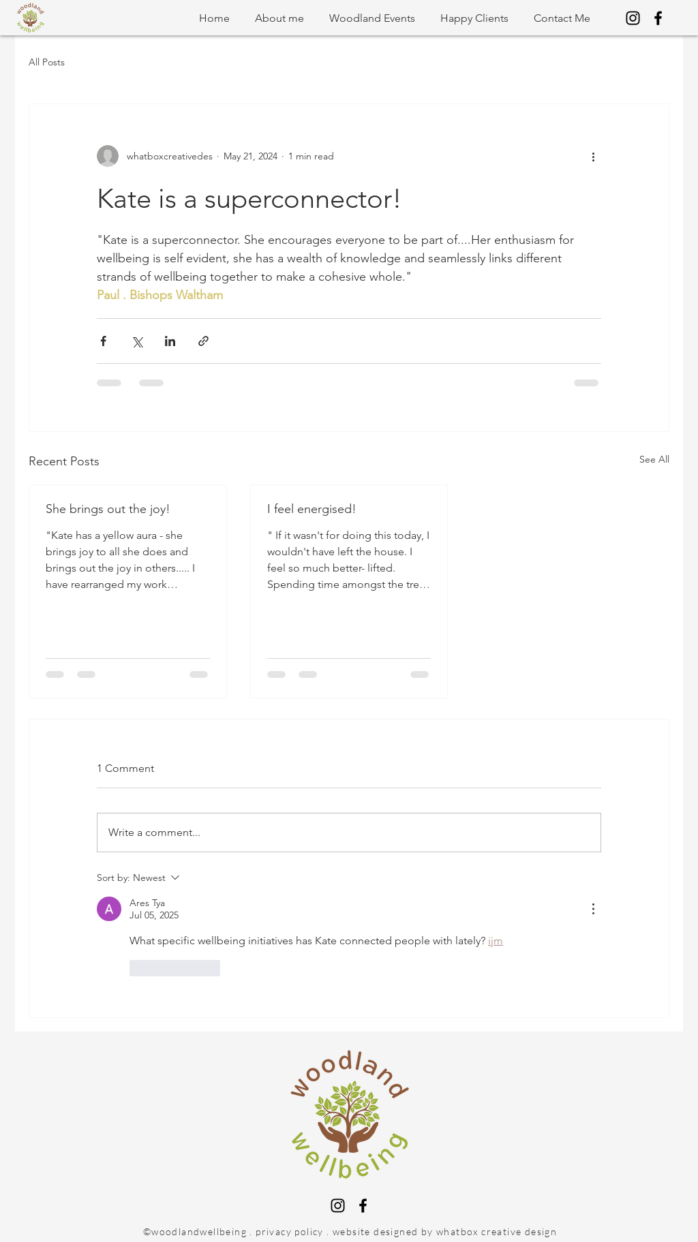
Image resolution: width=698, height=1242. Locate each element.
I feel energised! (311, 508)
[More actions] (593, 156)
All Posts (47, 62)
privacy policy (290, 1231)
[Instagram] (633, 18)
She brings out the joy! (108, 508)
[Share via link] (203, 341)
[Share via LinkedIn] (170, 341)
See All (654, 459)
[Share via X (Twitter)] (136, 341)
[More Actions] (593, 909)
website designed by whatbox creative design (445, 1231)
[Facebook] (658, 18)
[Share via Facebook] (103, 341)
